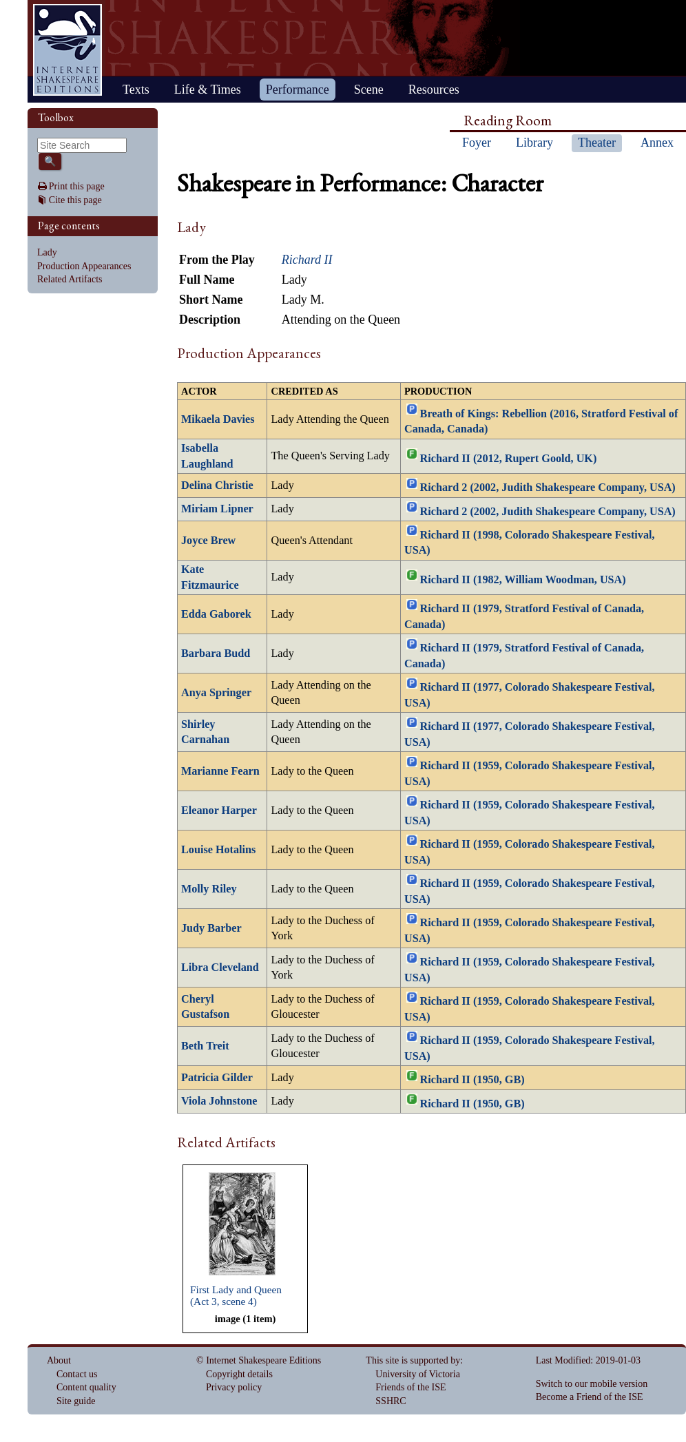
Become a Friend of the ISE (589, 1397)
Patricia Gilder (217, 1078)
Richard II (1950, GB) (472, 1080)
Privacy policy (234, 1387)
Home (67, 50)
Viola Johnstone (219, 1101)
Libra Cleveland (220, 967)
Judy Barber (211, 928)
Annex (657, 142)
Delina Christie (217, 485)
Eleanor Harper (219, 810)
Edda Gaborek (216, 614)
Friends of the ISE (410, 1387)
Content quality (86, 1387)
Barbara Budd (215, 653)
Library (534, 142)
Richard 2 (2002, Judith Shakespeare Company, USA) (548, 487)
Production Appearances (84, 266)
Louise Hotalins (218, 850)
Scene (369, 89)
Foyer (476, 142)
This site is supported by (413, 1360)
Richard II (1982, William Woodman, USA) (523, 580)
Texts (136, 89)
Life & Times (207, 89)
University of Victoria (417, 1374)
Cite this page (75, 200)
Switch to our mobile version (592, 1384)
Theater (597, 142)
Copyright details (239, 1374)
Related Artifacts (69, 279)
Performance (297, 89)
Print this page (77, 186)
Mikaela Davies (218, 419)
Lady (47, 252)
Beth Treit (205, 1046)
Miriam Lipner (217, 509)
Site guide (75, 1401)
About (59, 1360)
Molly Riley (208, 889)
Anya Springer (216, 693)
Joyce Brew (208, 540)
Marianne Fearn (220, 771)
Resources (433, 89)
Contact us (77, 1374)
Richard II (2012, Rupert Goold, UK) (508, 458)
